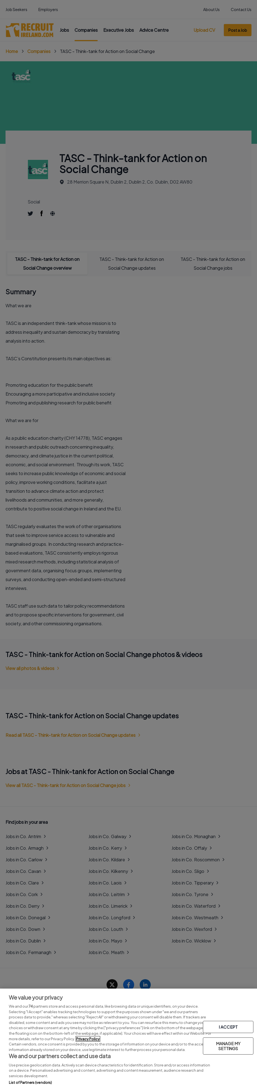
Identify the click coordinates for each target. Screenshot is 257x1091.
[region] (128, 1040)
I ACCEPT (228, 1026)
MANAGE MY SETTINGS (228, 1046)
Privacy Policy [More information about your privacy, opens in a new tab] (88, 1039)
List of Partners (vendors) (30, 1082)
